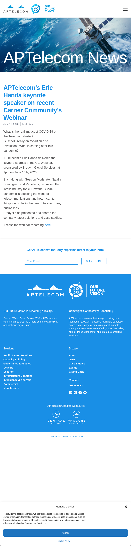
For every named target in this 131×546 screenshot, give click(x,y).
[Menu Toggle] (125, 8)
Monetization (11, 388)
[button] (126, 506)
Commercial (10, 384)
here (48, 225)
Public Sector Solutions (17, 355)
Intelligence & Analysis (17, 379)
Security (8, 371)
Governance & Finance (17, 363)
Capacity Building (14, 359)
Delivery (8, 367)
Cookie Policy (64, 541)
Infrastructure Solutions (17, 375)
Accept (65, 532)
